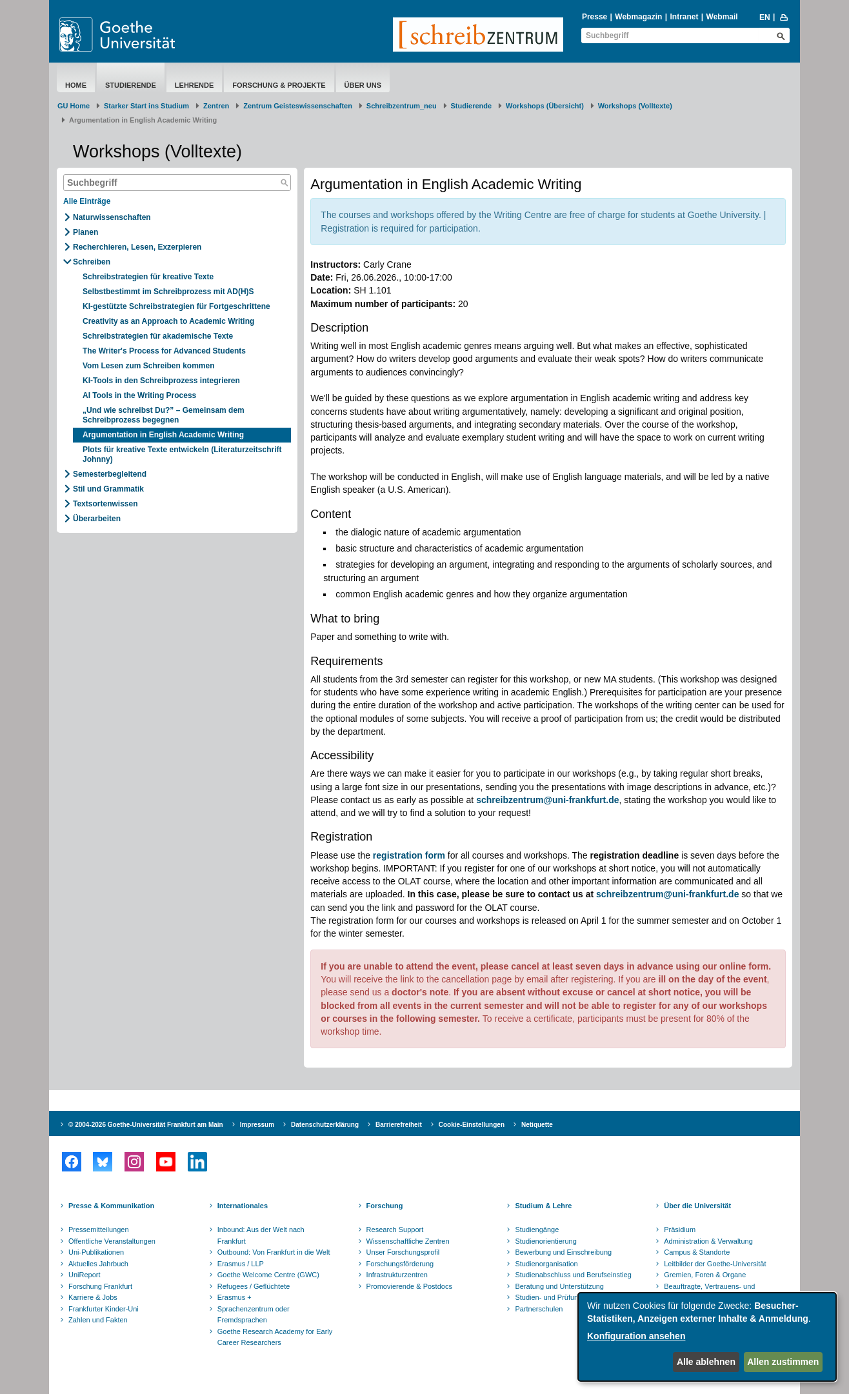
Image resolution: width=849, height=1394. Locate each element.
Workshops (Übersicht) (545, 106)
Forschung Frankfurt (100, 1286)
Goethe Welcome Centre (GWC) (268, 1275)
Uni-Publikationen (96, 1252)
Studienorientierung (545, 1241)
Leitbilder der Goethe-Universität (715, 1264)
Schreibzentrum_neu (401, 106)
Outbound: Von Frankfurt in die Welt (273, 1252)
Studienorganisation (546, 1264)
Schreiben (91, 261)
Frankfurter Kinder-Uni (103, 1309)
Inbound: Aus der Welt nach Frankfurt (261, 1235)
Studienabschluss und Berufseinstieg (573, 1275)
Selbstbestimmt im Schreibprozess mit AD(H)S (168, 291)
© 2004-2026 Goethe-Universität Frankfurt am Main (145, 1124)
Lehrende (194, 85)
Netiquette (537, 1124)
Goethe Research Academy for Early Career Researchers (275, 1337)
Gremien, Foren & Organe (705, 1275)
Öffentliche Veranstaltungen (111, 1241)
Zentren (216, 106)
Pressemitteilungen (98, 1229)
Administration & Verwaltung (708, 1241)
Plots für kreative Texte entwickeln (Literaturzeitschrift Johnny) (182, 454)
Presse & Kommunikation (111, 1206)
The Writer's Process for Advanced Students (164, 350)
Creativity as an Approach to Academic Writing (168, 321)
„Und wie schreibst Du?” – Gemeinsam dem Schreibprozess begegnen (164, 415)
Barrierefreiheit (398, 1124)
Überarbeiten (97, 518)
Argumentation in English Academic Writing (163, 434)
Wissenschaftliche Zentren (408, 1241)
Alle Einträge (86, 201)
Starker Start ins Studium (146, 106)
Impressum (257, 1124)
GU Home (73, 106)
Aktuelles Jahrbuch (98, 1264)
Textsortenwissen (105, 503)
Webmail (722, 16)
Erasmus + (234, 1297)
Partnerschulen (539, 1309)
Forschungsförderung (400, 1264)
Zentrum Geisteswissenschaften (297, 106)
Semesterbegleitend (109, 474)
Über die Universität (697, 1206)
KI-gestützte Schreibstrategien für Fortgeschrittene (176, 306)
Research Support (395, 1229)
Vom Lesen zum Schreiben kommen (149, 365)
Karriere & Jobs (92, 1297)
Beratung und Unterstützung (559, 1286)
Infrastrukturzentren (397, 1275)
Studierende (130, 85)
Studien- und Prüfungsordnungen (567, 1297)
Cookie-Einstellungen (471, 1124)
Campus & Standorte (697, 1252)
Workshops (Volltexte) (635, 106)
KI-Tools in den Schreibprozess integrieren (162, 380)
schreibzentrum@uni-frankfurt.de (667, 894)
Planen (85, 232)
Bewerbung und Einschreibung (563, 1252)
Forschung (384, 1206)
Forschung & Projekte (278, 85)
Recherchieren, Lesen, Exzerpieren (137, 247)
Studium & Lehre (543, 1206)
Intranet (684, 16)
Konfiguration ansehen (636, 1336)
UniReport (84, 1275)
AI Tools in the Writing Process (139, 395)
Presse (594, 16)
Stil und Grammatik (108, 488)
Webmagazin (638, 16)
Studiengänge (537, 1229)
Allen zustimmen (783, 1362)
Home (75, 85)
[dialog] (707, 1337)
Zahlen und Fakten (98, 1320)
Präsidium (679, 1229)
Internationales (242, 1206)
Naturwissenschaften (112, 217)
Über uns (363, 85)
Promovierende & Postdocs (409, 1286)
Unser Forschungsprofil (403, 1252)
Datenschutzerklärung (325, 1124)
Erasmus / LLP (240, 1264)
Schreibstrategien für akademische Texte (158, 336)
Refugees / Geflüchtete (253, 1286)
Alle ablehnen (706, 1362)
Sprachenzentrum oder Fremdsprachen (253, 1314)
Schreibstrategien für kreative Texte (148, 276)
